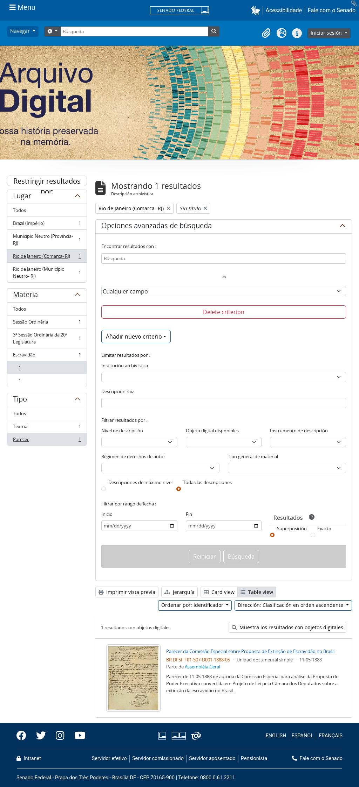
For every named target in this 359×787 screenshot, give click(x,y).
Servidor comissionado (158, 758)
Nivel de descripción (122, 430)
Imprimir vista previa (127, 592)
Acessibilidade (284, 10)
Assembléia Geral (202, 667)
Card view (219, 592)
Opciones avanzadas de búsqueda (156, 226)
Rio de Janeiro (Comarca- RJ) (47, 258)
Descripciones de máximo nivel (140, 482)
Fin (189, 514)
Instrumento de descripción (299, 430)
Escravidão (47, 356)
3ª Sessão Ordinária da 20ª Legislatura (47, 338)
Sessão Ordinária (47, 323)
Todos (19, 210)
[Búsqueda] (134, 31)
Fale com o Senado (331, 10)
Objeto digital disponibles (212, 430)
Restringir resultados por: (47, 181)
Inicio (107, 514)
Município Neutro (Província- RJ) (47, 239)
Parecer (47, 441)
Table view (257, 592)
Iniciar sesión (327, 32)
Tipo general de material (253, 456)
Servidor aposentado (212, 758)
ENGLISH (276, 736)
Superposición (292, 528)
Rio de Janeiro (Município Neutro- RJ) (47, 272)
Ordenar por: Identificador (193, 605)
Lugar (22, 196)
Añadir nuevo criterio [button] (134, 336)
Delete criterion (223, 312)
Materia (25, 295)
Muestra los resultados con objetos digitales (287, 627)
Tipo (20, 400)
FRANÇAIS (331, 736)
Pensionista (254, 758)
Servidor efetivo (109, 758)
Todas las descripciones (207, 482)
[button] (257, 10)
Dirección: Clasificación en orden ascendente (291, 605)
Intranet (28, 758)
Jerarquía (179, 592)
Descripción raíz (117, 391)
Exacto (324, 528)
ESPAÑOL (302, 736)
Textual (47, 428)
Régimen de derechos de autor (133, 456)
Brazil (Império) (47, 225)
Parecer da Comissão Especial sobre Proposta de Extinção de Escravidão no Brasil (250, 651)
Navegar (20, 31)
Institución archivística (124, 365)
